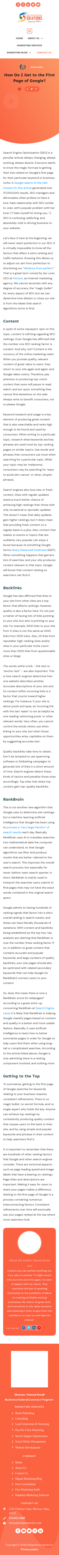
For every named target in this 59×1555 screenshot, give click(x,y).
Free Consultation (25, 1484)
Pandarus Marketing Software (32, 1495)
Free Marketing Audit (27, 1489)
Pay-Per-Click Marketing (29, 1430)
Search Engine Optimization (31, 1436)
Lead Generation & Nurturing (32, 1424)
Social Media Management (30, 1441)
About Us (20, 1467)
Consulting (21, 1418)
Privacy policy (29, 1549)
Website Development (27, 1447)
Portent (18, 278)
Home (18, 1462)
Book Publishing (24, 1413)
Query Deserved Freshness (29, 550)
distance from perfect (38, 268)
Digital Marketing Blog (28, 1478)
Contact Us (21, 1473)
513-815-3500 (17, 1518)
